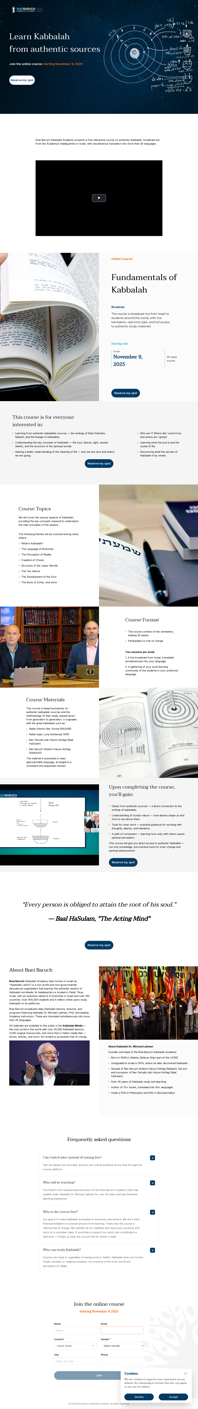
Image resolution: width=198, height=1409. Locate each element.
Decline (139, 1396)
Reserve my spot (22, 80)
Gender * (106, 1339)
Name (57, 1324)
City (56, 1354)
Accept (173, 1396)
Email (104, 1324)
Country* (59, 1339)
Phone (104, 1354)
